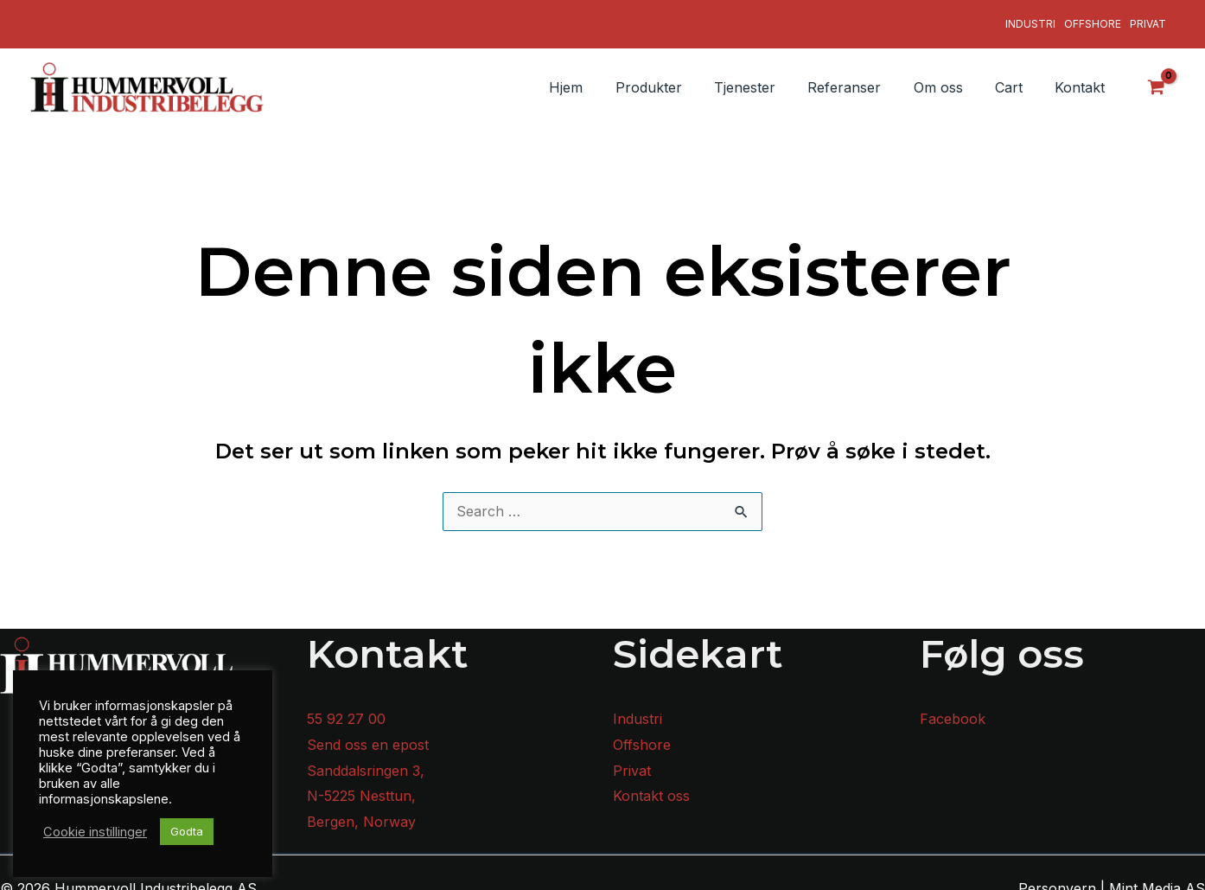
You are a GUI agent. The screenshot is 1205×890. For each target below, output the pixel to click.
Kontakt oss (651, 784)
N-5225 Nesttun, (361, 784)
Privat (1148, 17)
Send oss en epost (368, 732)
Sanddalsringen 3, (365, 758)
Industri (1030, 17)
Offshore (1092, 17)
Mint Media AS (1157, 876)
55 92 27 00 (346, 707)
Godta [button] (186, 831)
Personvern (1057, 876)
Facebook (952, 707)
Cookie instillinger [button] (95, 832)
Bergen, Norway (361, 810)
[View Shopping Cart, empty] (1156, 75)
